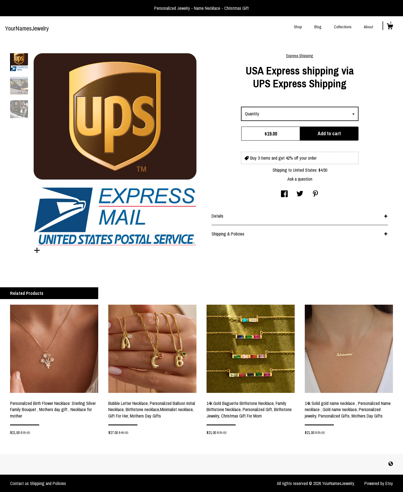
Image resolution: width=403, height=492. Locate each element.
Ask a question (299, 179)
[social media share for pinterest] (315, 194)
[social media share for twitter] (300, 194)
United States (305, 170)
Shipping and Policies (48, 483)
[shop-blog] (390, 464)
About (368, 26)
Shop (298, 26)
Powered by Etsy (378, 483)
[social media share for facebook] (284, 194)
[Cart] (390, 27)
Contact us (19, 483)
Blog (318, 26)
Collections (343, 26)
